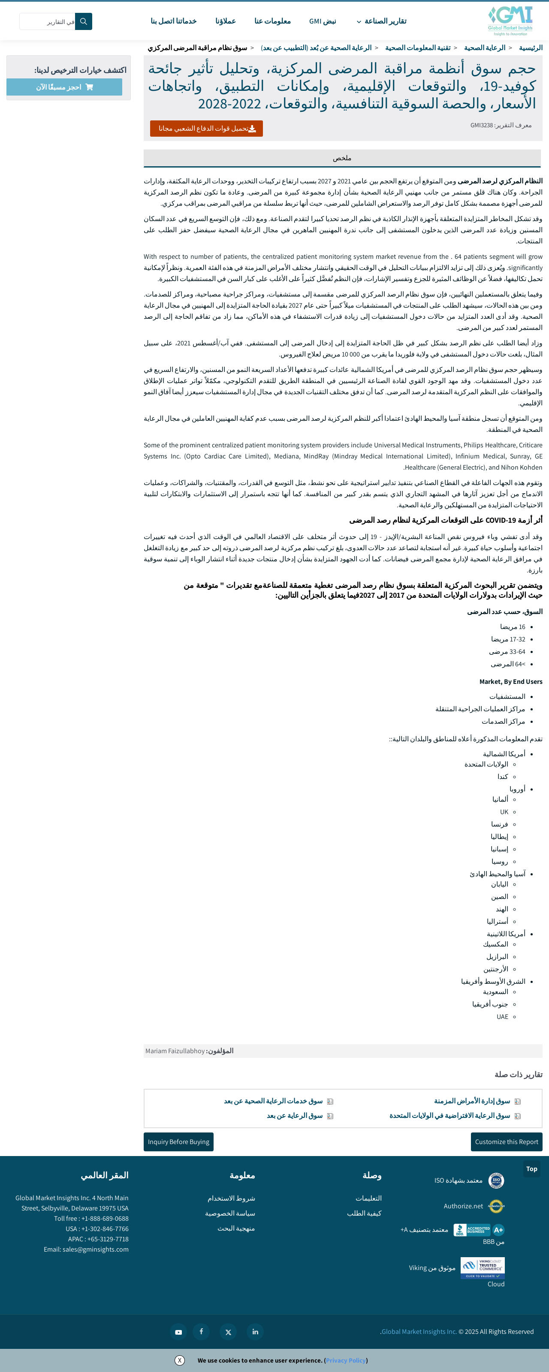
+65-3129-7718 (107, 1238)
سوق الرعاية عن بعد (295, 1115)
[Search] (83, 21)
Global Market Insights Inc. (419, 1331)
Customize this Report (506, 1141)
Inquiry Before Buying (178, 1141)
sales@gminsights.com (95, 1249)
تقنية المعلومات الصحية (417, 47)
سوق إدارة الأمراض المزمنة (472, 1100)
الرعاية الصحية (484, 47)
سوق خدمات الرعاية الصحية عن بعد (273, 1100)
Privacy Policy (346, 1360)
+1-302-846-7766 (104, 1228)
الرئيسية (531, 47)
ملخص (342, 157)
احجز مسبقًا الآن (64, 87)
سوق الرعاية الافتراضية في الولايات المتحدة (449, 1115)
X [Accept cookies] (179, 1360)
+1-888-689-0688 (104, 1218)
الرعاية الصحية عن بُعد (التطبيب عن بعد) (316, 47)
